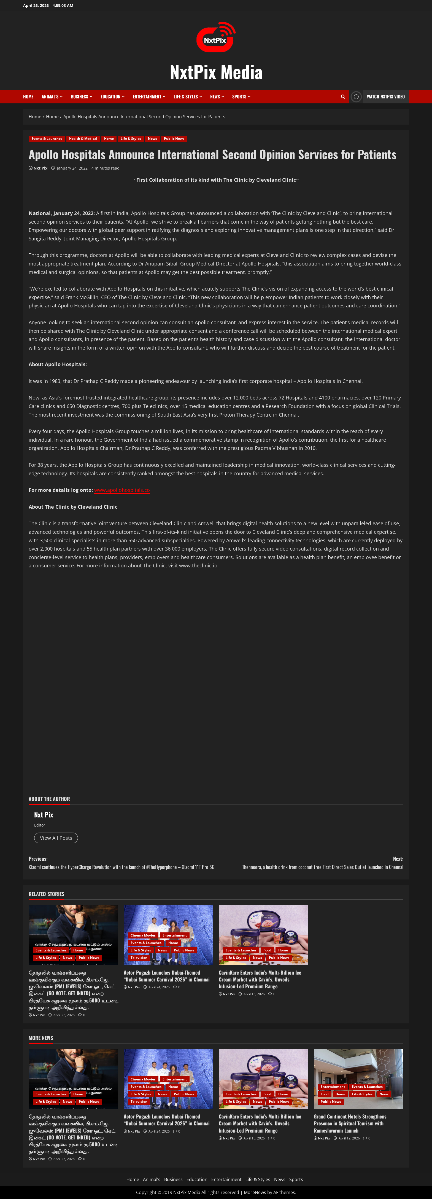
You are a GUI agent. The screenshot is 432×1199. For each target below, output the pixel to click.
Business (79, 96)
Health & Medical (83, 138)
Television (139, 957)
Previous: (122, 863)
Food (267, 950)
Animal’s (50, 96)
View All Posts (56, 838)
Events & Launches (46, 138)
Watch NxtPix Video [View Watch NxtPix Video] (377, 96)
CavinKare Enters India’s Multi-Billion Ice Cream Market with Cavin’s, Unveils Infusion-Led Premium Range (260, 979)
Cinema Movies (143, 935)
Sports (239, 96)
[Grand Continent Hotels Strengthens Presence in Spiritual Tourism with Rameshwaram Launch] (358, 1079)
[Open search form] (343, 96)
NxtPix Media (216, 71)
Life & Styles (186, 96)
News (215, 96)
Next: (309, 863)
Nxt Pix (40, 168)
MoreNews (255, 1192)
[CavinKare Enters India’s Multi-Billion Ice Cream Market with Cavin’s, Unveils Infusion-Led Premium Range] (263, 935)
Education (110, 96)
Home (28, 96)
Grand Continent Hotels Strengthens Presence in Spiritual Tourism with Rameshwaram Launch (350, 1123)
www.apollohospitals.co (122, 490)
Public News (174, 138)
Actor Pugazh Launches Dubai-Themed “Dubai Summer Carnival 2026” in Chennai (167, 976)
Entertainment (147, 96)
